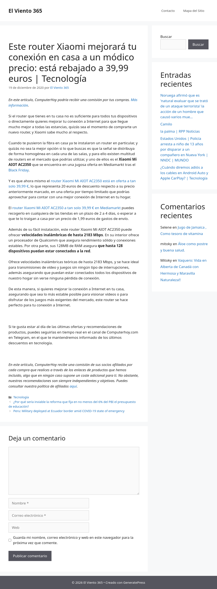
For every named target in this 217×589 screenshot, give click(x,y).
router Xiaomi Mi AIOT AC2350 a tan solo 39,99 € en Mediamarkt (66, 207)
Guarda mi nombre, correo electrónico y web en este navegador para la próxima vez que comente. (73, 540)
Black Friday (18, 170)
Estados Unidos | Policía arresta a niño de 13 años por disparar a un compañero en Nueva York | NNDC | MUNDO (184, 149)
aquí (73, 386)
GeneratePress (134, 582)
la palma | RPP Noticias (180, 131)
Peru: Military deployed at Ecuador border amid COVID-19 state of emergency (68, 411)
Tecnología (21, 397)
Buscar (166, 36)
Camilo (166, 124)
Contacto (168, 10)
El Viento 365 (25, 10)
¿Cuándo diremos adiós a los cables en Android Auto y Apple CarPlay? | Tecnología (184, 173)
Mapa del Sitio (193, 10)
